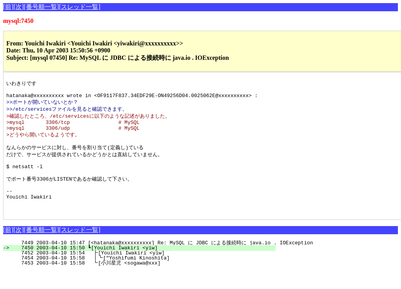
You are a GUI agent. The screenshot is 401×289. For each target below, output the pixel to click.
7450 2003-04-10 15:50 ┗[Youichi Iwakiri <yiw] (144, 266)
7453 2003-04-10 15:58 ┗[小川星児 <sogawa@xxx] (141, 281)
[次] (19, 6)
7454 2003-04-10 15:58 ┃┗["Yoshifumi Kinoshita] (141, 276)
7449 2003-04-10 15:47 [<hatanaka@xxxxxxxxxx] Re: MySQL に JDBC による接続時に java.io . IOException (162, 261)
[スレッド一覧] (80, 6)
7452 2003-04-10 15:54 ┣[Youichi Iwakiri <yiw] (143, 271)
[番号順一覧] (41, 6)
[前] (8, 6)
